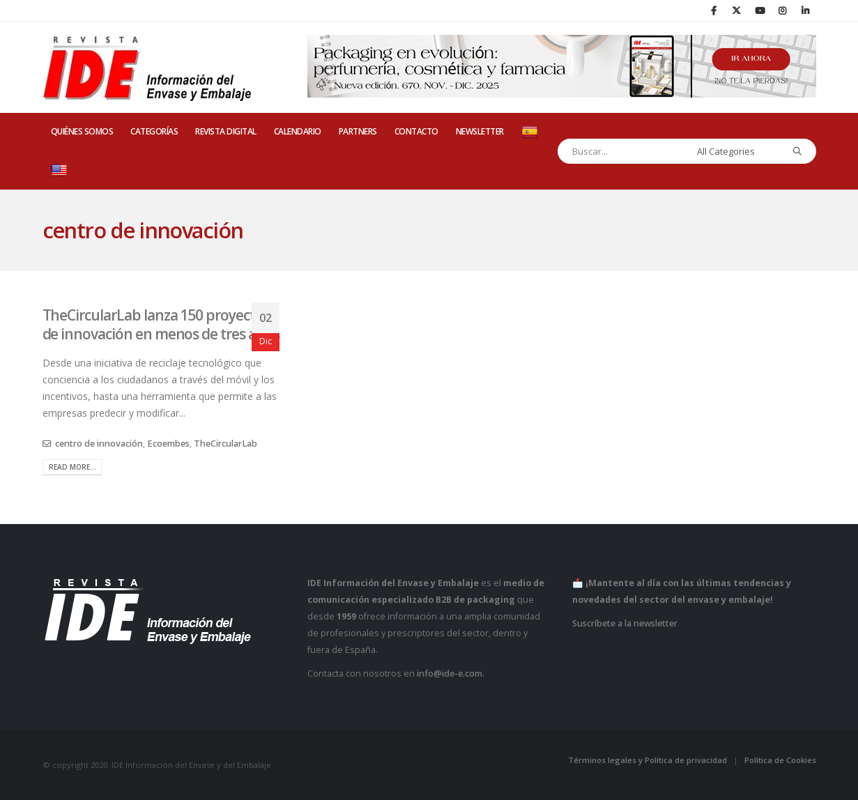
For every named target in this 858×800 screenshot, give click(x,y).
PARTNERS (358, 131)
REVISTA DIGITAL (225, 131)
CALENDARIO (297, 131)
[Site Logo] (147, 67)
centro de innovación (99, 443)
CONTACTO (416, 131)
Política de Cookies (780, 760)
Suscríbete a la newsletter (624, 623)
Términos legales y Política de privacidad (647, 760)
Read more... (72, 467)
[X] (736, 10)
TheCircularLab (225, 443)
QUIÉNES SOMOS (82, 131)
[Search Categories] (736, 151)
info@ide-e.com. (450, 673)
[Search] (797, 151)
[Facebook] (713, 10)
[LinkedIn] (805, 10)
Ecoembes (168, 443)
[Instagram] (782, 10)
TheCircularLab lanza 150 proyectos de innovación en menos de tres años (161, 324)
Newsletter (480, 131)
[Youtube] (759, 10)
